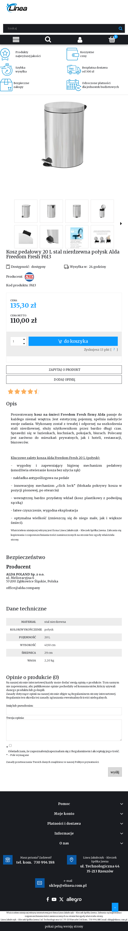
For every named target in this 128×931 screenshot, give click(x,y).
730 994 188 (44, 862)
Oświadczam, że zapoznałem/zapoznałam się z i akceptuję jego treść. (64, 751)
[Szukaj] (120, 28)
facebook (47, 899)
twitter (61, 899)
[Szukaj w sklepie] (65, 28)
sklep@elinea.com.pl (117, 919)
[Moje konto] (80, 39)
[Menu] (16, 39)
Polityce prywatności (87, 762)
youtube (54, 899)
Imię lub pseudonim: (19, 705)
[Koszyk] (112, 39)
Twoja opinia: (15, 718)
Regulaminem (80, 694)
